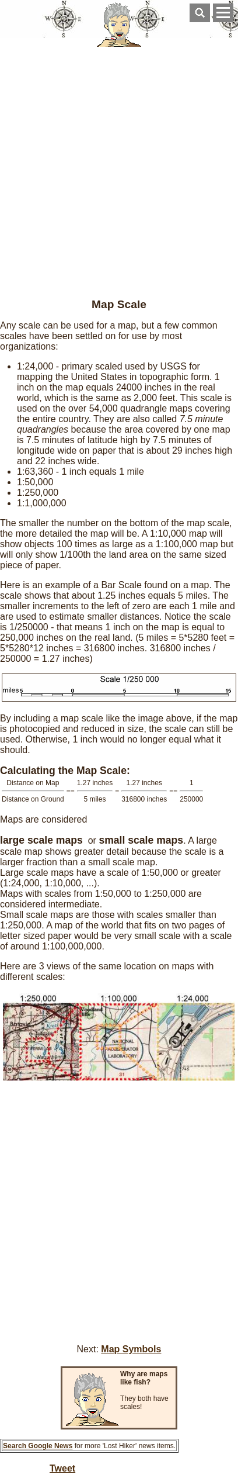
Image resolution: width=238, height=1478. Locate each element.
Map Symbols (131, 1349)
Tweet (62, 1468)
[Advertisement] (119, 168)
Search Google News (37, 1446)
